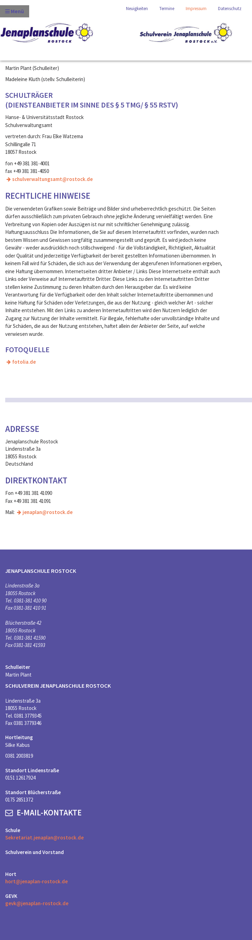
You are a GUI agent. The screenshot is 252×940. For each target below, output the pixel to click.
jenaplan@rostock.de (48, 512)
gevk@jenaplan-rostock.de (36, 903)
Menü (14, 11)
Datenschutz (230, 8)
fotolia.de (24, 361)
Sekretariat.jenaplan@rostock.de (44, 837)
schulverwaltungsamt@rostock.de (52, 179)
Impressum (196, 8)
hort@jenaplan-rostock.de (36, 881)
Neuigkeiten (137, 8)
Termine (166, 8)
